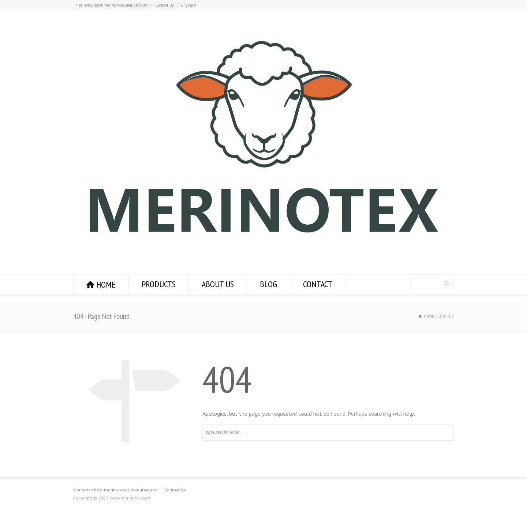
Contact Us (164, 5)
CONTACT (317, 284)
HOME (106, 284)
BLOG (268, 284)
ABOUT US (218, 284)
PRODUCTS (159, 284)
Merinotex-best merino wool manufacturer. (112, 5)
